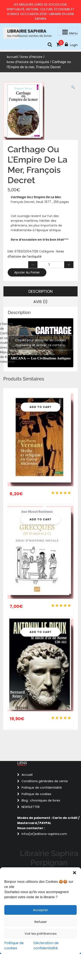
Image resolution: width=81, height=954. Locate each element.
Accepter (40, 910)
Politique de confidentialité (42, 787)
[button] (74, 873)
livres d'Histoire (31, 57)
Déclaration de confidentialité (46, 945)
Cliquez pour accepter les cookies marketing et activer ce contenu (40, 342)
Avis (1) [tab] (40, 301)
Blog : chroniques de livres (41, 800)
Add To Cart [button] (40, 407)
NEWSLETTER (31, 807)
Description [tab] (40, 291)
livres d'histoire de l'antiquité (28, 62)
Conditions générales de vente (45, 781)
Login (71, 44)
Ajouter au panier (27, 272)
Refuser (40, 921)
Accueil (12, 57)
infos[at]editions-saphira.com (44, 834)
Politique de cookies (14, 945)
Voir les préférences (41, 933)
